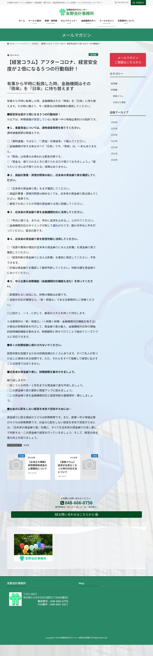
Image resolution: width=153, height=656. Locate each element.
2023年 (114, 141)
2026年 (114, 122)
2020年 (114, 159)
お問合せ (138, 2)
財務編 (114, 89)
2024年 (114, 134)
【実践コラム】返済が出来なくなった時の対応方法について (67, 467)
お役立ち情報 (119, 102)
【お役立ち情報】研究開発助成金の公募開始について (37, 465)
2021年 (114, 153)
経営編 (93, 54)
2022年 (114, 147)
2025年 (114, 128)
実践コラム (118, 95)
